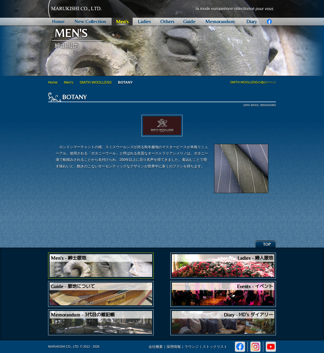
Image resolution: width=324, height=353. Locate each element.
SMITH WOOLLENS (95, 82)
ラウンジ (192, 347)
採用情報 (174, 347)
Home (52, 82)
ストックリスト (214, 347)
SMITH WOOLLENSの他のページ (253, 82)
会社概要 (156, 347)
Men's (68, 82)
